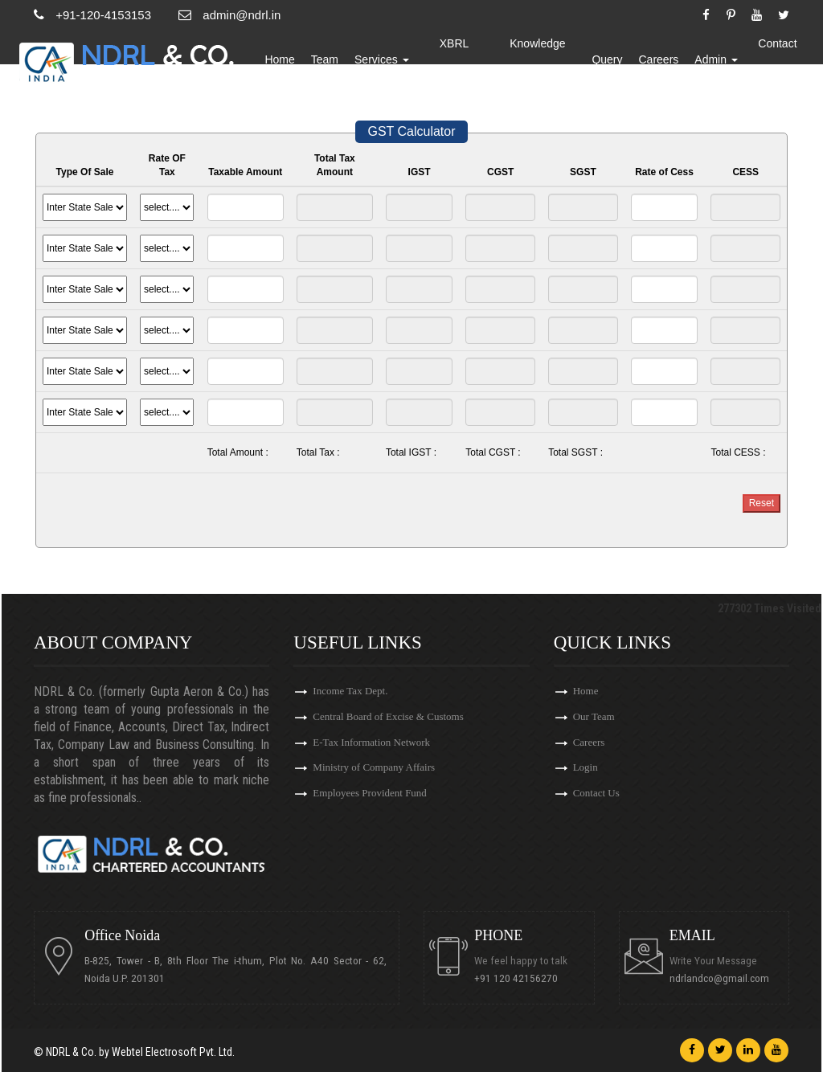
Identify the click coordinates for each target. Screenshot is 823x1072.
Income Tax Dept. (350, 691)
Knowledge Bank (539, 60)
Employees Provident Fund (370, 794)
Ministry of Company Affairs (374, 768)
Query (608, 60)
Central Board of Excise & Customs (388, 716)
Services (388, 60)
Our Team (594, 716)
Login (585, 768)
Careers (660, 60)
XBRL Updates (459, 60)
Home (286, 60)
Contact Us (778, 60)
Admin (717, 60)
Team (330, 60)
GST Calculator (411, 131)
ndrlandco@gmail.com (719, 978)
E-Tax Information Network (371, 742)
